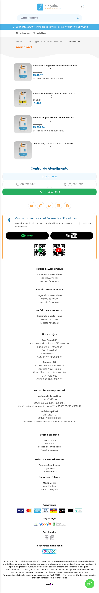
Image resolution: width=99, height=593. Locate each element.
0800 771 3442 (49, 176)
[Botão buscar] (78, 18)
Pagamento (49, 468)
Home (19, 41)
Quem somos (49, 440)
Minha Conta (49, 482)
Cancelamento (49, 471)
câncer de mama (53, 41)
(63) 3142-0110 (73, 184)
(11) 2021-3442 (26, 184)
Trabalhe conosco (49, 450)
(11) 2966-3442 (49, 192)
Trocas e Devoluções (49, 465)
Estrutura (49, 443)
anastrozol (74, 41)
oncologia (33, 41)
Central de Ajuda (49, 489)
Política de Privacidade (49, 446)
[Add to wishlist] (76, 7)
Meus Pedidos (49, 486)
